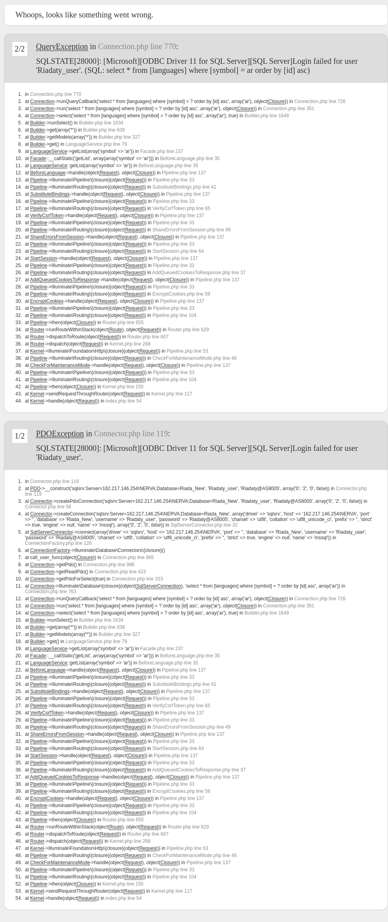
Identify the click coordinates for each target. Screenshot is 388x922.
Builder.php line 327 (119, 137)
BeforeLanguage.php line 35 (190, 158)
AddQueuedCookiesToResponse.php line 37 (198, 272)
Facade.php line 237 (161, 151)
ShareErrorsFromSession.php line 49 (191, 230)
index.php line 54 (124, 401)
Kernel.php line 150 (123, 386)
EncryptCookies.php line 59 (181, 294)
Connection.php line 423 (120, 572)
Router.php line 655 (123, 322)
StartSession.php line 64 (178, 251)
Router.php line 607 (148, 337)
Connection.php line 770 (137, 46)
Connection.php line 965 (128, 557)
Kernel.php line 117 (171, 394)
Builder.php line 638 (104, 130)
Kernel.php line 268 (130, 344)
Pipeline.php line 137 (184, 173)
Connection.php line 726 (319, 101)
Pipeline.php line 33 (173, 180)
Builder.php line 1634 (101, 123)
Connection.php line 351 (288, 108)
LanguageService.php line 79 (96, 144)
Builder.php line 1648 (267, 115)
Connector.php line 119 (131, 433)
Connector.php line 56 (48, 507)
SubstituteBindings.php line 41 (184, 187)
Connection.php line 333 (137, 579)
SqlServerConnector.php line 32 (204, 525)
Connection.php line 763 (50, 591)
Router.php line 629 (188, 329)
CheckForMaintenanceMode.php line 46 (194, 358)
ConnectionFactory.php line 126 (58, 543)
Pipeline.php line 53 (187, 351)
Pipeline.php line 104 (174, 315)
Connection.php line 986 (108, 564)
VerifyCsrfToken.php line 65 (181, 208)
